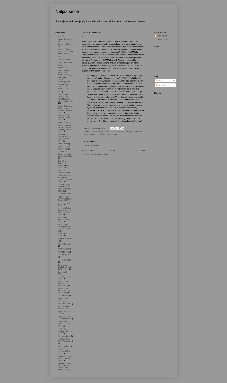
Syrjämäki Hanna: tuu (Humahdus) (64, 318)
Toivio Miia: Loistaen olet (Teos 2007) (65, 331)
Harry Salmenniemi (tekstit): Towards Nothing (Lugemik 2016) (65, 128)
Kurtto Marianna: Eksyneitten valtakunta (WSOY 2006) (65, 178)
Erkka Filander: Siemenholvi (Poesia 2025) (63, 72)
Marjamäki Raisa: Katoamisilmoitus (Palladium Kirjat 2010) (64, 211)
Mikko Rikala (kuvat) (62, 235)
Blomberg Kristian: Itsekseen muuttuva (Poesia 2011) (65, 51)
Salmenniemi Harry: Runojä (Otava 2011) (63, 283)
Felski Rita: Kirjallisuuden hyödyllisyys (63, 79)
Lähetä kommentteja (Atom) (97, 155)
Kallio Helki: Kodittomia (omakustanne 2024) (63, 164)
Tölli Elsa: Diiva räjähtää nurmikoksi (65, 340)
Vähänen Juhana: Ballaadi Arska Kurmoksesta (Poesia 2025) (64, 366)
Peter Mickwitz (101, 134)
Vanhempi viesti (139, 150)
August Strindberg (65, 39)
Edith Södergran (64, 59)
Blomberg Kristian (64, 44)
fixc (59, 92)
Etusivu (113, 150)
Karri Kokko (162, 36)
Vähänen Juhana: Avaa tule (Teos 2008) (64, 358)
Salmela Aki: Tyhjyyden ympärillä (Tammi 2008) (64, 275)
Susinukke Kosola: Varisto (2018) (65, 308)
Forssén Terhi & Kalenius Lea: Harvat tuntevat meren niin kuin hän (65, 98)
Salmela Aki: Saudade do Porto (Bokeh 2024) (65, 267)
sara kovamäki (63, 296)
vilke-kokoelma (63, 346)
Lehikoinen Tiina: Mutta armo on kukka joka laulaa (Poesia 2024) (64, 197)
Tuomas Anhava (112, 134)
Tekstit (159, 81)
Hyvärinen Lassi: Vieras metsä (64, 148)
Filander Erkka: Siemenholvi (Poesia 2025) (63, 87)
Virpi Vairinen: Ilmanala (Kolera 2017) (64, 351)
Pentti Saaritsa (63, 249)
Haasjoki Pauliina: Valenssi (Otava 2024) (64, 117)
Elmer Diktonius (64, 62)
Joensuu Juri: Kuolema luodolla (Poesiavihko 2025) (65, 154)
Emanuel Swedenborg (62, 66)
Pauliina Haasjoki (89, 134)
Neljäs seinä (67, 11)
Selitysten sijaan (64, 304)
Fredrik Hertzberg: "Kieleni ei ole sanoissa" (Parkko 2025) (111, 132)
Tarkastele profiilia (161, 40)
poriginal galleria (64, 255)
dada (60, 56)
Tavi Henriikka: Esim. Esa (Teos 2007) (64, 324)
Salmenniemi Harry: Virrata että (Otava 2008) (64, 291)
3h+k (59, 36)
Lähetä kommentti (92, 145)
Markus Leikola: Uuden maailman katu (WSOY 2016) (65, 226)
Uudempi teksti (88, 150)
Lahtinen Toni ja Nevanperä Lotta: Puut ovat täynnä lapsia (64, 188)
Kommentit (161, 85)
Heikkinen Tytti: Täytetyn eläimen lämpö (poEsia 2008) (64, 138)
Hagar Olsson (63, 122)
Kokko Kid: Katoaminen (62, 171)
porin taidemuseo (64, 260)
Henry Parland (137, 132)
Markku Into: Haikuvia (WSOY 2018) (64, 219)
